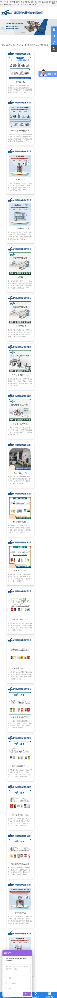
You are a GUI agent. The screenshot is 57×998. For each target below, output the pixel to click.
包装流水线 (43, 45)
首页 (14, 45)
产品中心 (20, 45)
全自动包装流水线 (31, 45)
